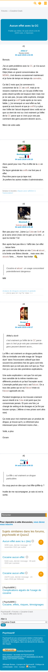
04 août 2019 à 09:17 (24, 327)
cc (39, 164)
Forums (4, 11)
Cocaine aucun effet (14, 557)
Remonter (6, 515)
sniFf (18, 100)
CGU (16, 667)
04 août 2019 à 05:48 (24, 227)
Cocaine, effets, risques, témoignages (23, 604)
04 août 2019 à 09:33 (24, 465)
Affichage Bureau (9, 664)
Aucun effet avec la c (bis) (17, 541)
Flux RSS (31, 667)
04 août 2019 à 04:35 (24, 55)
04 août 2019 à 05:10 (24, 159)
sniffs (25, 170)
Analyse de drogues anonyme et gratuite (19, 291)
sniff (27, 88)
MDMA (6, 75)
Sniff (39, 232)
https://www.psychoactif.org (12, 657)
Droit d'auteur (7, 655)
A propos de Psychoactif (25, 664)
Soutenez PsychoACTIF (18, 651)
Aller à (24, 622)
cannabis (37, 78)
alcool (41, 250)
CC (31, 66)
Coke (31, 232)
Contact (22, 667)
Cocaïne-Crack (16, 11)
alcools (6, 257)
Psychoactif (5, 612)
